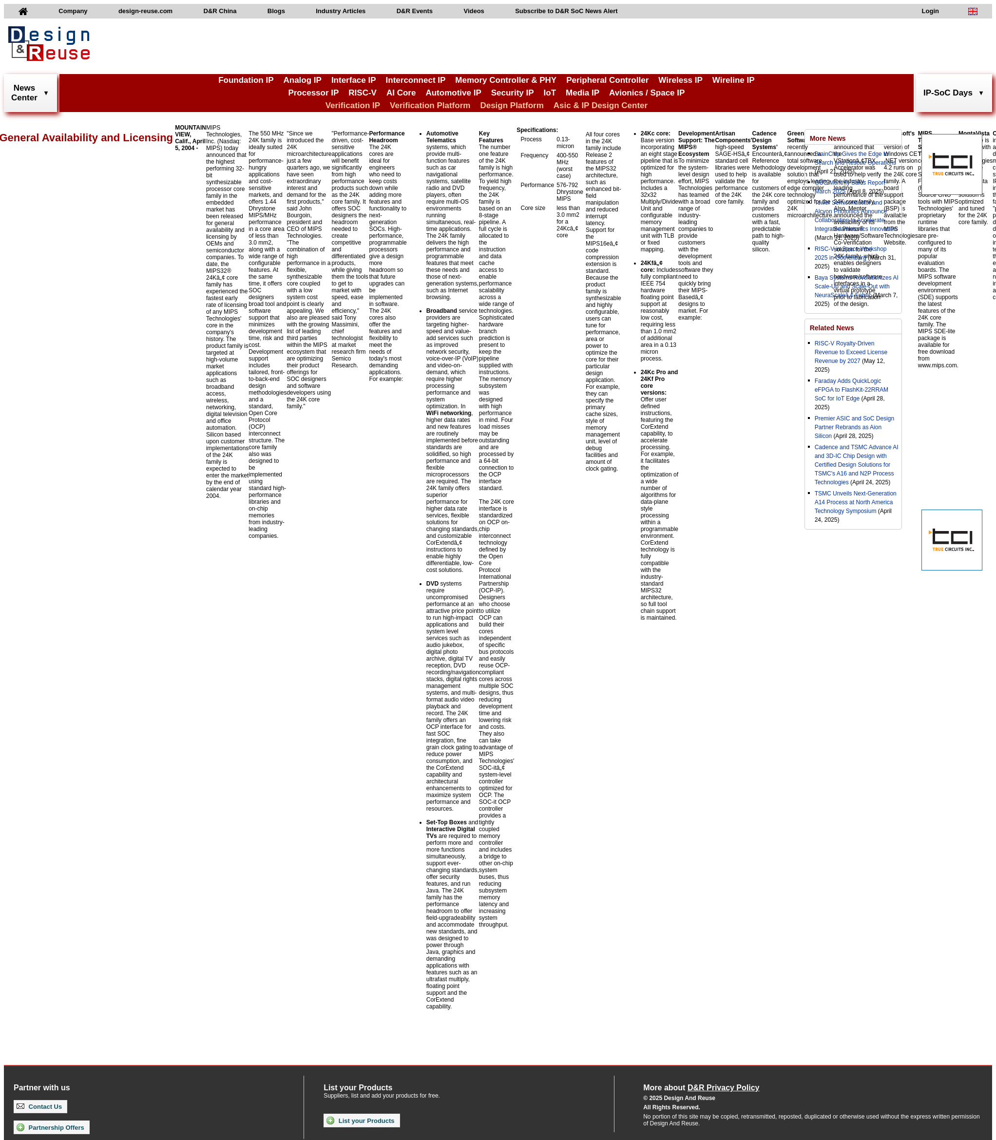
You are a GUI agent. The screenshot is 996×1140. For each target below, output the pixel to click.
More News (828, 138)
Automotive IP (453, 92)
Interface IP (353, 80)
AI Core (401, 92)
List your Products (360, 1120)
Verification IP (353, 105)
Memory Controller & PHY (505, 80)
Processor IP (313, 92)
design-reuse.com (145, 11)
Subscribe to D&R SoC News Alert (566, 11)
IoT (550, 92)
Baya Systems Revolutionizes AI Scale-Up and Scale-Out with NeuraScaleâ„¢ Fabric (857, 286)
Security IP (512, 92)
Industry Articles (340, 11)
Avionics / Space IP (647, 92)
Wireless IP (680, 80)
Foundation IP (245, 80)
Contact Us (39, 1106)
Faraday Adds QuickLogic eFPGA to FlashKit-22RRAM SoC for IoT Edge (851, 390)
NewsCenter (24, 92)
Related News (832, 328)
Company (72, 11)
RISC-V (362, 92)
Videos (473, 11)
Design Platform (511, 105)
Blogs (276, 11)
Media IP (582, 92)
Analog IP (302, 80)
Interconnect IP (416, 80)
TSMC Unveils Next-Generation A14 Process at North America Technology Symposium (856, 502)
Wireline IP (733, 80)
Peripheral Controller (607, 80)
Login (930, 11)
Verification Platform (430, 105)
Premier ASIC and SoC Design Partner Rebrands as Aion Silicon (854, 427)
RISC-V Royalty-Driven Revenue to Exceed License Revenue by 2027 (851, 352)
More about (701, 1087)
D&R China (220, 11)
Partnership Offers (50, 1127)
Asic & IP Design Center (601, 105)
